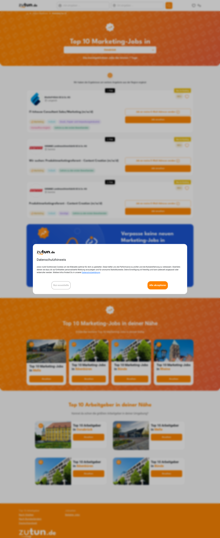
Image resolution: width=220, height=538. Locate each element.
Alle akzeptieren (157, 285)
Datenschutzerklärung (91, 272)
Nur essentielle (61, 285)
